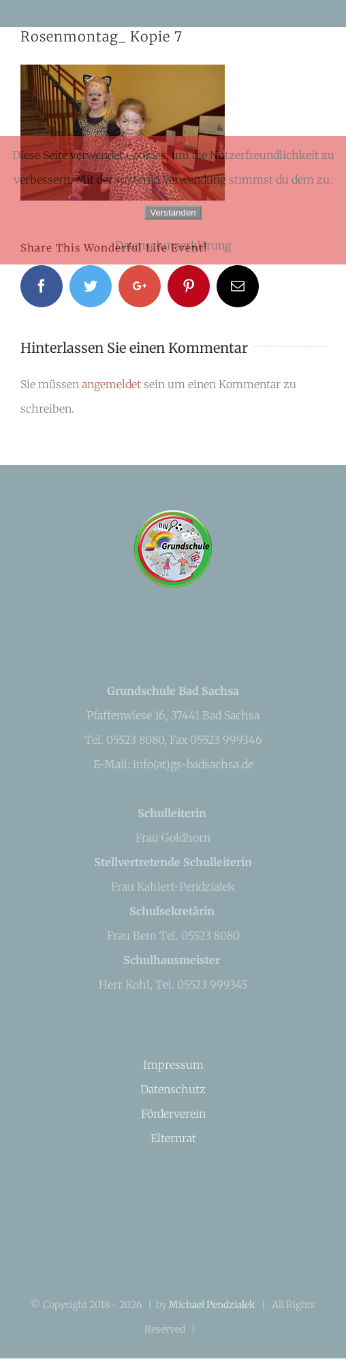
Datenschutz (173, 1089)
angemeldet (111, 384)
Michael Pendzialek (212, 1305)
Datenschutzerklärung (173, 245)
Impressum (173, 1064)
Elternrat (173, 1138)
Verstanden (172, 212)
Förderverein (173, 1113)
